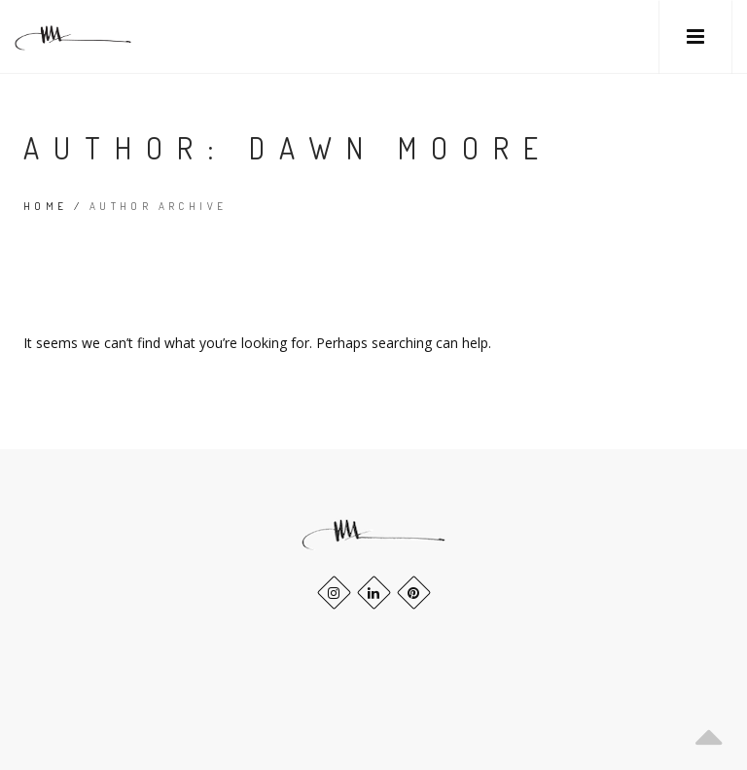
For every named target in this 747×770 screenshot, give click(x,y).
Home (45, 206)
